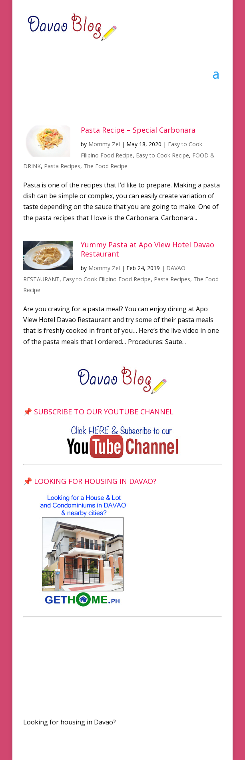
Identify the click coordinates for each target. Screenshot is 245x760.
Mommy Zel (104, 144)
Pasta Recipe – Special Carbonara (138, 130)
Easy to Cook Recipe (162, 155)
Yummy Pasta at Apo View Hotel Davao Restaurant (147, 249)
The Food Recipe (105, 166)
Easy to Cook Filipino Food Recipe (107, 279)
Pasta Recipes (62, 166)
